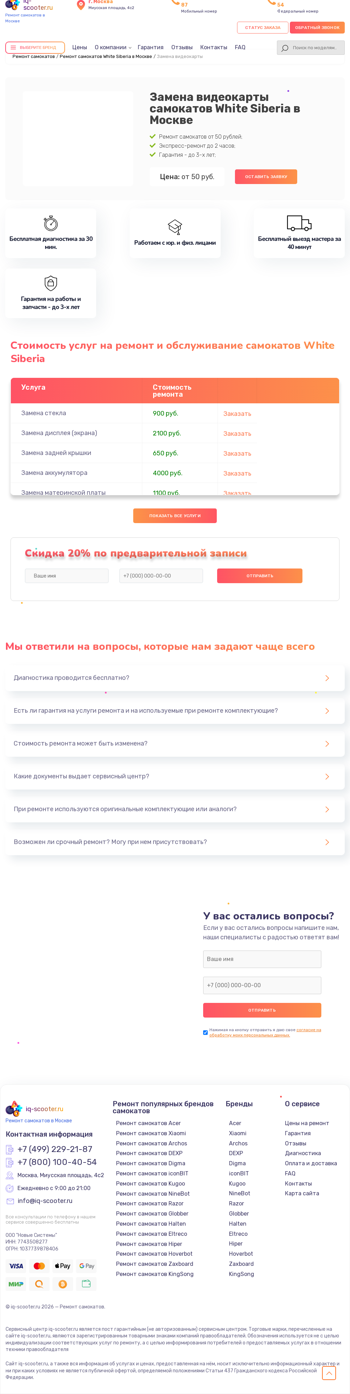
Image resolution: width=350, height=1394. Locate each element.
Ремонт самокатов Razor (150, 1203)
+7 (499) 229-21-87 (54, 1149)
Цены (79, 47)
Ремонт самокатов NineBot (153, 1193)
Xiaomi (238, 1133)
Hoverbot (241, 1253)
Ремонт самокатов (34, 56)
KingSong (241, 1274)
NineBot (239, 1193)
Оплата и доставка (311, 1163)
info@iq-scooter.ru (45, 1201)
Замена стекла (43, 413)
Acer (235, 1123)
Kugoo (237, 1183)
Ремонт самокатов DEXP (149, 1153)
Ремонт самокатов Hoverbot (154, 1253)
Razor (236, 1203)
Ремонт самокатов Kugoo (150, 1183)
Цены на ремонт (307, 1123)
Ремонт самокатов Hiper (149, 1244)
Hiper (236, 1243)
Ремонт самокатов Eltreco (151, 1234)
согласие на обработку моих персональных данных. (265, 1032)
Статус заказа (262, 27)
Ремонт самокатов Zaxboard (154, 1264)
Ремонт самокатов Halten (151, 1223)
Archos (238, 1143)
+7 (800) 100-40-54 (57, 1162)
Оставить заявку (266, 176)
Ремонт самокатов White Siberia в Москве (106, 56)
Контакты (213, 47)
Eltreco (238, 1234)
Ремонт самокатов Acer (148, 1123)
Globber (239, 1213)
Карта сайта (302, 1193)
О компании (111, 47)
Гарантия (151, 47)
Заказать (237, 414)
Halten (238, 1223)
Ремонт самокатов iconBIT (152, 1173)
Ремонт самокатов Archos (151, 1143)
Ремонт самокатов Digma (150, 1163)
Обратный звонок (317, 27)
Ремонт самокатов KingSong (155, 1274)
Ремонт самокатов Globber (152, 1213)
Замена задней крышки (56, 453)
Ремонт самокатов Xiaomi (151, 1133)
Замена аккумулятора (54, 473)
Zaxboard (241, 1264)
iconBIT (239, 1173)
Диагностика (303, 1153)
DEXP (236, 1153)
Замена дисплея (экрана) (59, 433)
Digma (237, 1163)
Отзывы (182, 47)
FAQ (240, 47)
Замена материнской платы (63, 493)
